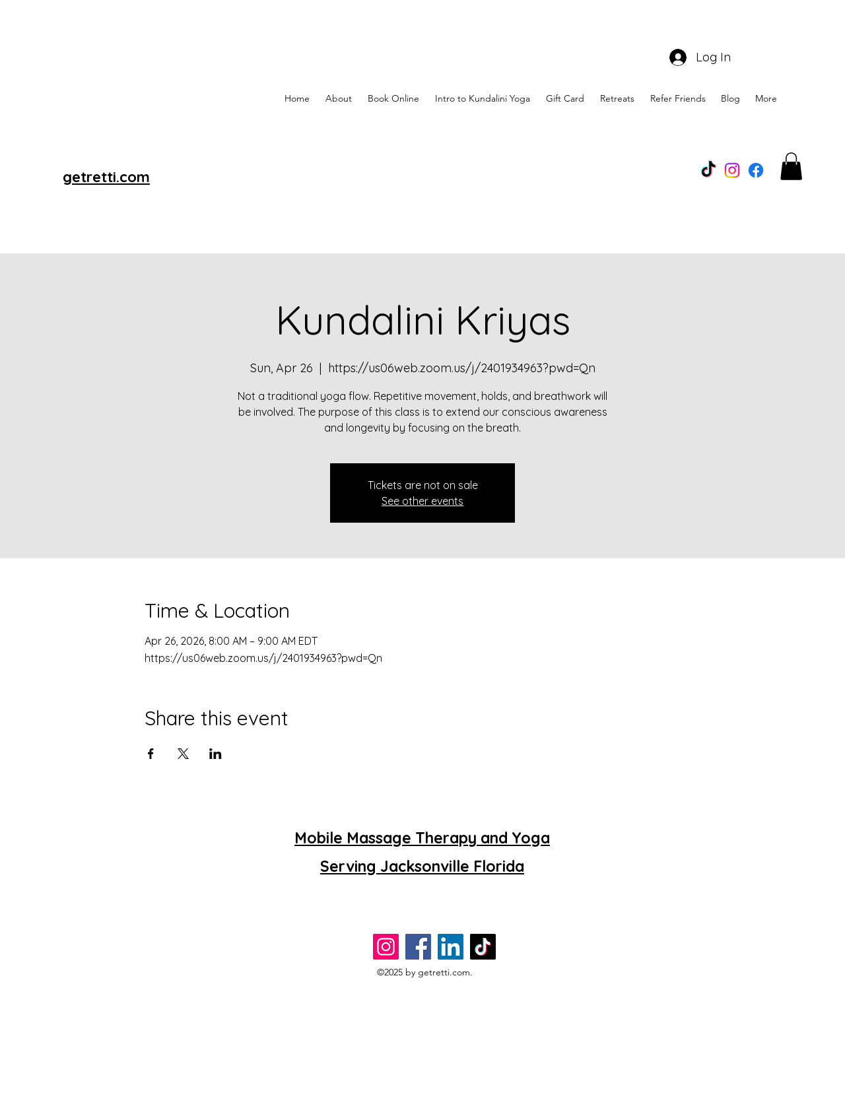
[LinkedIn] (450, 947)
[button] (791, 166)
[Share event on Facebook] (151, 753)
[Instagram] (732, 170)
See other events (422, 501)
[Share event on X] (183, 753)
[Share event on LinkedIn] (215, 753)
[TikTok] (708, 170)
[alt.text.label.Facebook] (756, 170)
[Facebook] (418, 947)
